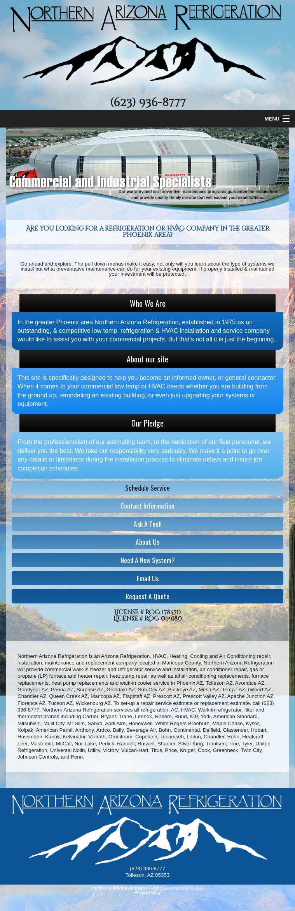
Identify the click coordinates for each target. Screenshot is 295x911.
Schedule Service (147, 488)
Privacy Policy (147, 892)
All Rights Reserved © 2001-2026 (175, 888)
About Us (147, 542)
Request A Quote (147, 596)
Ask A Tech (148, 524)
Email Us (148, 578)
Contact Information (147, 505)
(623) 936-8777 (148, 102)
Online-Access (129, 888)
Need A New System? (147, 560)
